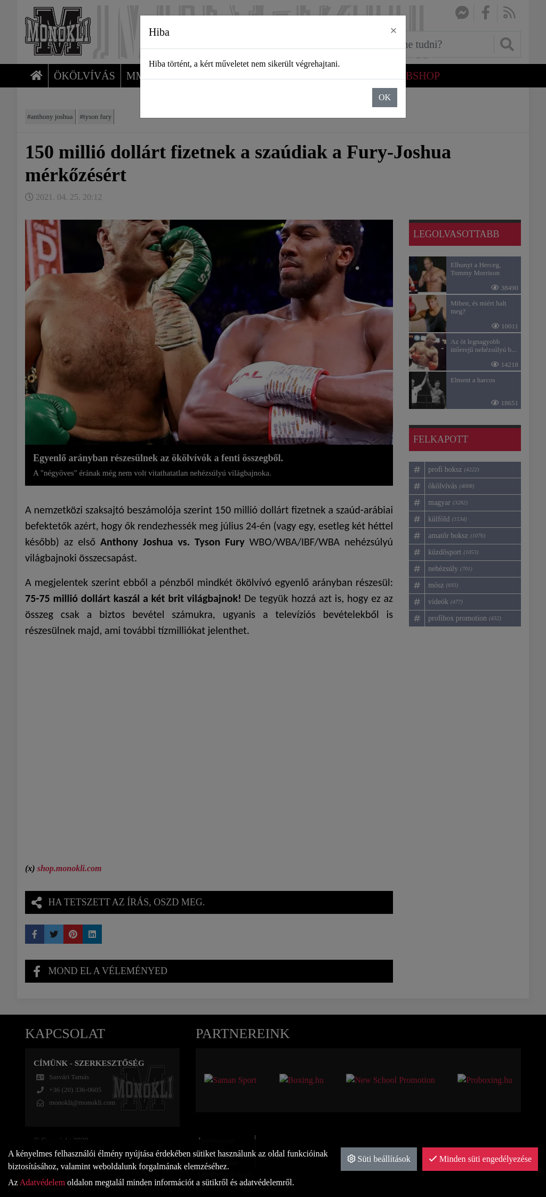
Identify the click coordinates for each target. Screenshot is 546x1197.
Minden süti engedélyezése (480, 1158)
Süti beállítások (379, 1158)
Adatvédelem (42, 1182)
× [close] (393, 30)
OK (385, 97)
